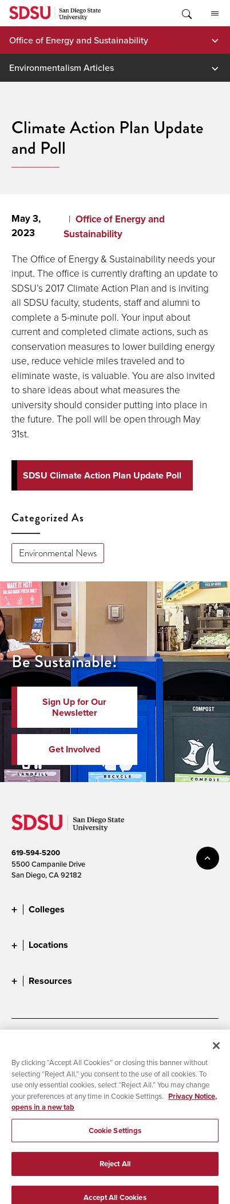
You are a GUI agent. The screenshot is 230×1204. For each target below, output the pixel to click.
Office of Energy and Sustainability (78, 40)
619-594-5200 (35, 852)
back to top (207, 858)
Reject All (115, 1175)
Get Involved (74, 749)
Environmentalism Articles (61, 67)
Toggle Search (186, 13)
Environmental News (58, 553)
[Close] (216, 1057)
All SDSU (215, 13)
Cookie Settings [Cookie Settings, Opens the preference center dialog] (115, 1142)
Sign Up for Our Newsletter (74, 707)
